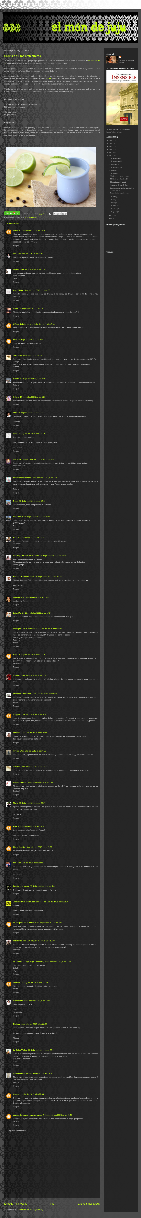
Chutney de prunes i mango (119, 176)
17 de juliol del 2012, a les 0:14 (44, 694)
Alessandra (18, 1001)
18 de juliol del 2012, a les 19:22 (29, 863)
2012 (111, 155)
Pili (14, 254)
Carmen (16, 675)
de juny (113, 197)
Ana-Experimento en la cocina (26, 556)
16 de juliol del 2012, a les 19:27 (48, 629)
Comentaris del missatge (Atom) (30, 1209)
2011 (111, 215)
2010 (111, 219)
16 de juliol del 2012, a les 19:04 (38, 613)
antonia (16, 733)
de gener (114, 212)
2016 (111, 143)
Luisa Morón (18, 613)
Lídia (15, 413)
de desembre (115, 158)
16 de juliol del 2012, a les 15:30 (53, 556)
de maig (114, 200)
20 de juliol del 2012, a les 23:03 (41, 1050)
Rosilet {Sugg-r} (20, 782)
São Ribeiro (18, 517)
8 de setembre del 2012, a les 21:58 (57, 1115)
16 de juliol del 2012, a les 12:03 (32, 501)
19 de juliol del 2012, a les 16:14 (58, 962)
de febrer (114, 209)
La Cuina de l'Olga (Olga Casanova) (28, 962)
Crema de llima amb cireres (22, 56)
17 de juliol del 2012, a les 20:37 (32, 803)
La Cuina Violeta (20, 1050)
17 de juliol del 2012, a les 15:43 (33, 733)
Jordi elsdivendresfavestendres (27, 902)
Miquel (16, 269)
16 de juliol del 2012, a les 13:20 (31, 537)
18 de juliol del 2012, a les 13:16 (31, 826)
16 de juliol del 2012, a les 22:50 (31, 655)
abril (15, 355)
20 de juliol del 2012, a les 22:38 (34, 1024)
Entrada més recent (15, 1203)
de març (114, 206)
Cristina (16, 767)
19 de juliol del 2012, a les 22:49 (34, 982)
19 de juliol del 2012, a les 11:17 (54, 902)
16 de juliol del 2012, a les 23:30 (34, 675)
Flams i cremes (31, 217)
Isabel (15, 308)
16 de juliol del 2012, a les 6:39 (42, 324)
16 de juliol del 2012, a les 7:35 (30, 340)
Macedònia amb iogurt (118, 182)
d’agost (113, 170)
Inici (52, 1203)
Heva (15, 655)
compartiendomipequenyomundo (27, 1115)
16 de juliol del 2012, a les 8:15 (32, 379)
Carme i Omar (19, 1073)
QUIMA (16, 379)
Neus (15, 433)
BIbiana (16, 1024)
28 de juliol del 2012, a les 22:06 (30, 1094)
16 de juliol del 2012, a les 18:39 (36, 597)
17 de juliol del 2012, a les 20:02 (34, 767)
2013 (111, 152)
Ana (15, 1094)
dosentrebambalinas (22, 478)
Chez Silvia (18, 290)
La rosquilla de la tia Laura (24, 923)
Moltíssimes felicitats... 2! (118, 179)
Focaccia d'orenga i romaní (119, 193)
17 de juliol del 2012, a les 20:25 (41, 782)
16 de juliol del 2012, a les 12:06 (37, 517)
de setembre (115, 167)
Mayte (15, 803)
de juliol (113, 173)
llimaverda (17, 597)
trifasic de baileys (20, 324)
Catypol (16, 714)
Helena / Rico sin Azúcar (23, 576)
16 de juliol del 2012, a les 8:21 (32, 397)
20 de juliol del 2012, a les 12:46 (37, 1001)
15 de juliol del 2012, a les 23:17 (30, 254)
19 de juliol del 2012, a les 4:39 (42, 886)
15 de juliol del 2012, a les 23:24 (33, 269)
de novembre (115, 161)
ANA (15, 826)
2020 (111, 140)
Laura (15, 230)
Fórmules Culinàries (22, 694)
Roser (15, 501)
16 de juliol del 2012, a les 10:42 (45, 478)
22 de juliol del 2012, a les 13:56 (39, 1073)
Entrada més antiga (89, 1203)
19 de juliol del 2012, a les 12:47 (50, 923)
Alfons (16, 751)
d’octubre (114, 164)
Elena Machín (19, 847)
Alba (15, 537)
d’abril (113, 203)
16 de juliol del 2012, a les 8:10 (30, 355)
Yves (49, 79)
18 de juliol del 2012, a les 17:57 (39, 847)
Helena (16, 397)
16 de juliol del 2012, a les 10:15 (31, 433)
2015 (111, 146)
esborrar (17, 982)
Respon (16, 245)
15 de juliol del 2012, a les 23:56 (37, 290)
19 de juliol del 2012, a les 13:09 (41, 941)
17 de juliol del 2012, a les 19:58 (33, 751)
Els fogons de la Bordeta (24, 629)
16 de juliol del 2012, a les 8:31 (30, 413)
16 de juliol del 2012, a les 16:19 (48, 576)
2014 (111, 149)
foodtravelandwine (21, 886)
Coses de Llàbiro (20, 459)
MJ (14, 863)
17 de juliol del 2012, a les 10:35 (34, 714)
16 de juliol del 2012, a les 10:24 (42, 459)
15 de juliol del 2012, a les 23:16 (32, 230)
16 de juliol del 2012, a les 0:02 (31, 308)
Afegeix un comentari (16, 1131)
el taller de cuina (20, 941)
